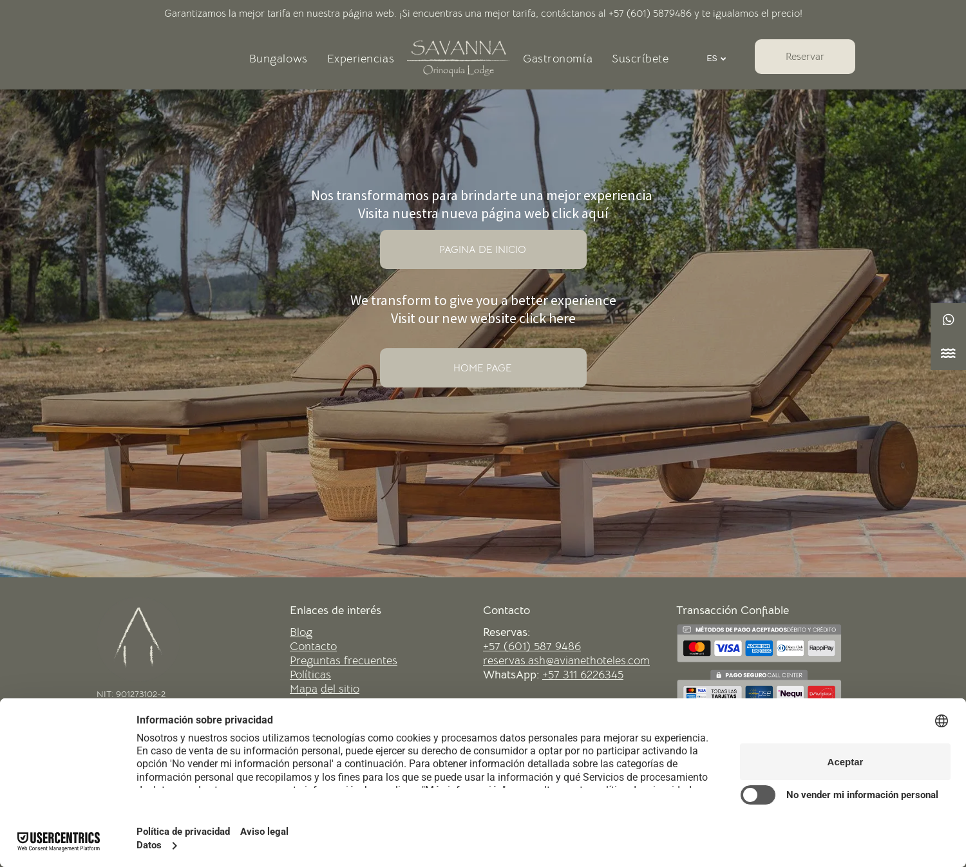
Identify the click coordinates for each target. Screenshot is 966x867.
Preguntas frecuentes (343, 660)
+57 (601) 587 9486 (532, 646)
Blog (301, 632)
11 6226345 (596, 674)
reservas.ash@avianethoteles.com (566, 660)
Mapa (303, 689)
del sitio (340, 689)
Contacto (313, 646)
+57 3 (555, 674)
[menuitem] (278, 58)
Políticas (310, 674)
